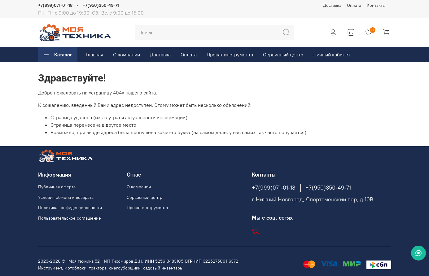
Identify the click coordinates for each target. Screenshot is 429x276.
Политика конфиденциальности (70, 207)
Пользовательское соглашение (69, 218)
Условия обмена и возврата (66, 197)
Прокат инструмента (230, 54)
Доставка (332, 5)
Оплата (354, 5)
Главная (94, 54)
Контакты (376, 5)
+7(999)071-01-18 (55, 5)
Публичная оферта (57, 187)
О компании (126, 54)
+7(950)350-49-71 (101, 5)
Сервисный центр (283, 54)
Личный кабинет (331, 54)
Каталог (57, 54)
